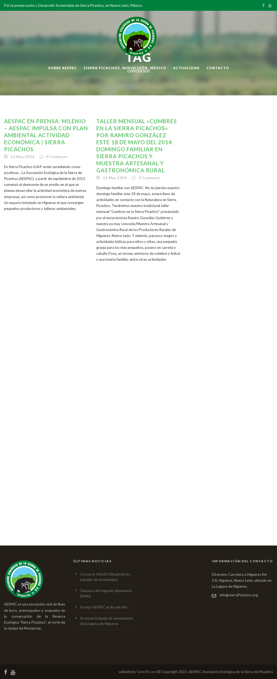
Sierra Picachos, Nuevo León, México (125, 67)
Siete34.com (147, 672)
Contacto (217, 67)
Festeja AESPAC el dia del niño (104, 607)
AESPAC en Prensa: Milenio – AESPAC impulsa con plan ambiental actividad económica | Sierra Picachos (46, 135)
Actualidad (186, 67)
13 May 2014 (115, 178)
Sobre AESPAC (62, 67)
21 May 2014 (23, 157)
